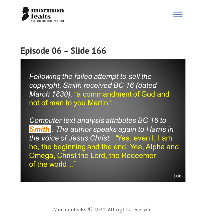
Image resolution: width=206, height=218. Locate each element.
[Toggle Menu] (178, 14)
